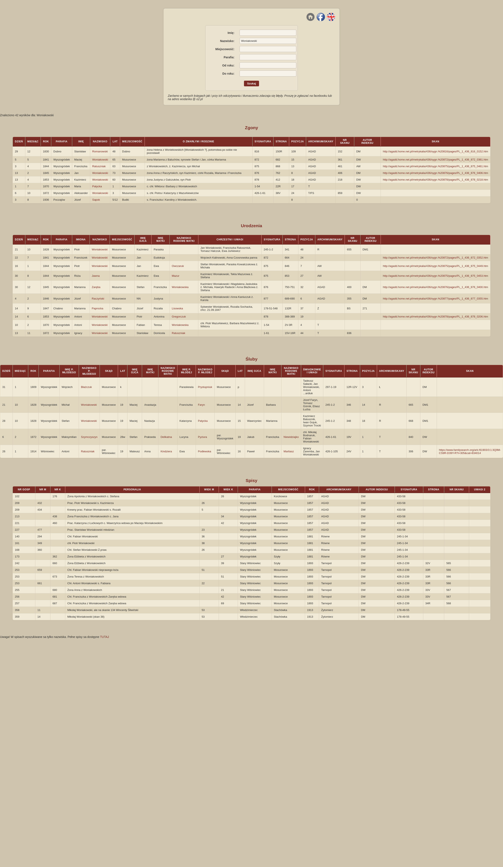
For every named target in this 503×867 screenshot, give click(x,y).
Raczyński (98, 298)
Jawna (96, 275)
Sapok (96, 199)
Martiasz (289, 451)
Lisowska (177, 308)
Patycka (97, 186)
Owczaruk (178, 266)
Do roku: (228, 73)
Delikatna (166, 437)
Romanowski (100, 151)
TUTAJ (104, 637)
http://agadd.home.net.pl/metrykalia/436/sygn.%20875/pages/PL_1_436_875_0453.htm (435, 275)
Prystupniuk (205, 387)
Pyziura (202, 437)
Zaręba (96, 287)
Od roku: (228, 65)
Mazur (175, 275)
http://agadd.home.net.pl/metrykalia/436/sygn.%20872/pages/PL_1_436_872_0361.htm (435, 159)
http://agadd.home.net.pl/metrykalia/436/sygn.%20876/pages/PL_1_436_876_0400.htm (435, 287)
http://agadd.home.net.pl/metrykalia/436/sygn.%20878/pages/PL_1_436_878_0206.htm (435, 316)
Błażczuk (86, 387)
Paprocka (97, 308)
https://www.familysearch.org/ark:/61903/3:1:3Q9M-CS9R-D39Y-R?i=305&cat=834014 (470, 451)
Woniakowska (180, 287)
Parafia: (229, 57)
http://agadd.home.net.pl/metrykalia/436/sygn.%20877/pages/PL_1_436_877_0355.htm (435, 298)
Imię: (231, 32)
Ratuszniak (99, 166)
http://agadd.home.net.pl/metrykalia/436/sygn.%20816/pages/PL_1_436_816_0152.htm (435, 151)
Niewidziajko (291, 437)
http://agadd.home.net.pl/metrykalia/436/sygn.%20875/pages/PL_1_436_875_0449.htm (435, 266)
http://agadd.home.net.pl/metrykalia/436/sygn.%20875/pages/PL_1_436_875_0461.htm (435, 166)
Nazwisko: (227, 41)
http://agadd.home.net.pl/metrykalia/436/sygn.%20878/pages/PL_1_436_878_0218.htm (435, 179)
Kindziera (166, 451)
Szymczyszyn (89, 437)
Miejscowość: (224, 49)
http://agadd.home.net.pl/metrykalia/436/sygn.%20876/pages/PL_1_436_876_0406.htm (435, 173)
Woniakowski (100, 159)
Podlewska (204, 451)
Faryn (201, 404)
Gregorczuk (179, 316)
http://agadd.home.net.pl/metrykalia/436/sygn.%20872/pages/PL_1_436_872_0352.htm (435, 257)
